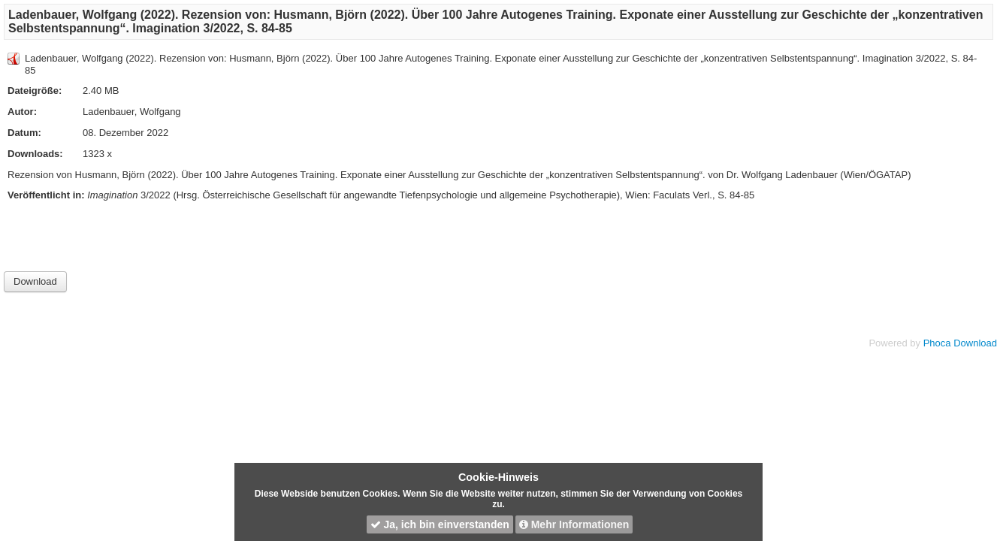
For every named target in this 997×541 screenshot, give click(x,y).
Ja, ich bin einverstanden (439, 524)
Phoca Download (960, 343)
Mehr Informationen (574, 524)
